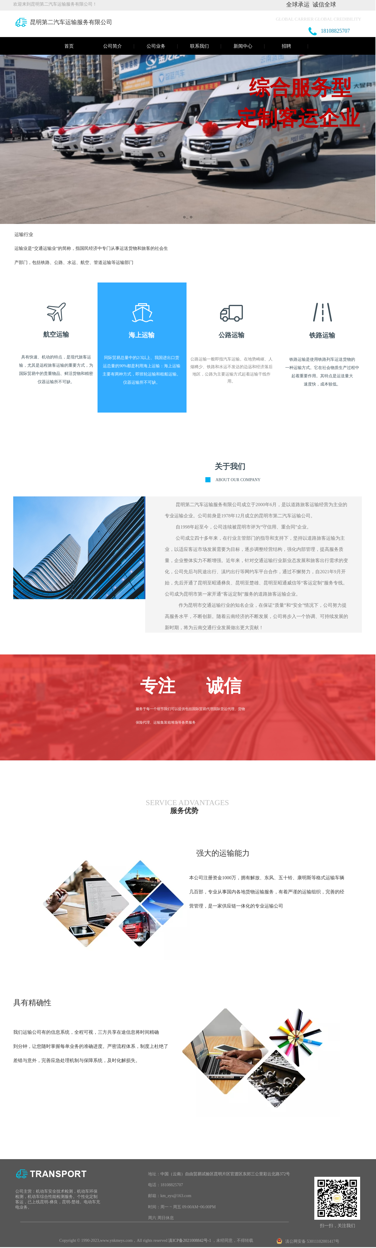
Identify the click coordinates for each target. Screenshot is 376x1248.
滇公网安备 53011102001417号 (312, 1241)
